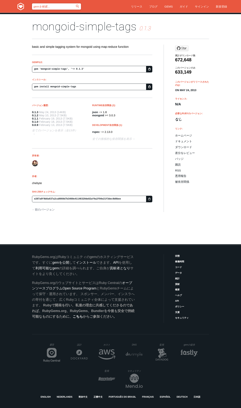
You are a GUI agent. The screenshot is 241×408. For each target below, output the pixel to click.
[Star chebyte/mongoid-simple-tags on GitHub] (181, 48)
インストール (86, 262)
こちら (78, 316)
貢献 (177, 284)
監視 (164, 344)
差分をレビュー (185, 153)
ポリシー (179, 306)
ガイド (184, 6)
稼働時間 (179, 261)
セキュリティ (182, 318)
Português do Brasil (122, 397)
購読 (178, 164)
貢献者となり (120, 268)
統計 (177, 278)
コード (178, 267)
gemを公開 (60, 262)
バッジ (179, 158)
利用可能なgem (47, 268)
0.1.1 (35, 118)
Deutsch (182, 397)
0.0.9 (35, 124)
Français (148, 397)
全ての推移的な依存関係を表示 (112, 138)
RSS (178, 170)
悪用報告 (180, 175)
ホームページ (183, 135)
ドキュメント (183, 141)
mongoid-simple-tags (84, 26)
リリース (136, 6)
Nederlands (64, 397)
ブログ (153, 6)
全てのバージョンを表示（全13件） (55, 130)
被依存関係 (182, 181)
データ (178, 273)
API (177, 301)
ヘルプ (178, 295)
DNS (137, 344)
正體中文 (98, 397)
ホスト (109, 344)
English (46, 397)
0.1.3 (35, 112)
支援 (177, 312)
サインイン (202, 6)
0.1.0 (35, 121)
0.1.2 (35, 115)
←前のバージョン (43, 209)
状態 (177, 256)
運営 (55, 346)
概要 (177, 289)
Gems (168, 6)
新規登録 (221, 6)
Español (165, 397)
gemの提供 (191, 344)
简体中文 (83, 397)
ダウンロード (183, 147)
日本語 (197, 397)
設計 (82, 344)
